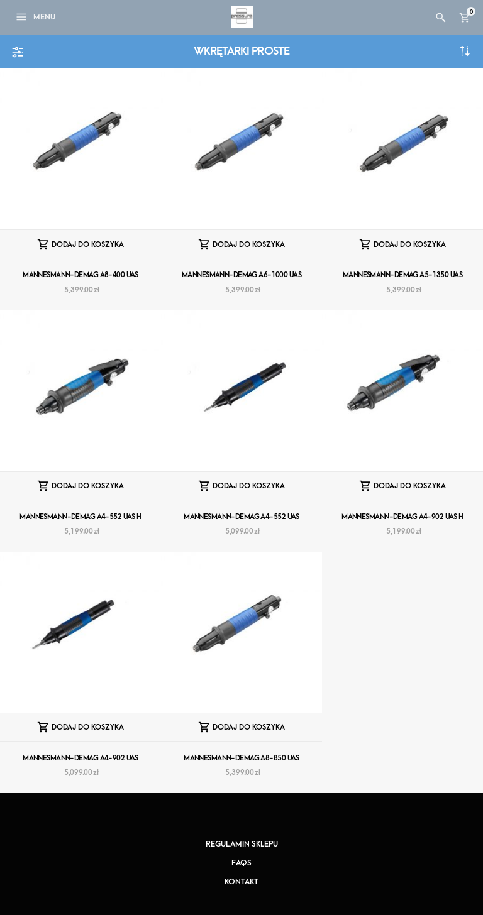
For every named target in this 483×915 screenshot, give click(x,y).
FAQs (241, 862)
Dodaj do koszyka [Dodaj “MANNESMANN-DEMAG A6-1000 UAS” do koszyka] (249, 245)
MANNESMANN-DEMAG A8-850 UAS (241, 758)
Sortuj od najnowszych (464, 51)
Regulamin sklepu (242, 844)
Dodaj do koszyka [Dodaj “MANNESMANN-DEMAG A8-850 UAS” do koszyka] (249, 727)
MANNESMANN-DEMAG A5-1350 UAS (402, 275)
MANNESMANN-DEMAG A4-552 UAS (241, 517)
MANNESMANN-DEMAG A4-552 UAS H (80, 517)
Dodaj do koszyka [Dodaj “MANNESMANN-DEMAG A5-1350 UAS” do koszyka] (410, 245)
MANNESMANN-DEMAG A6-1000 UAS (241, 275)
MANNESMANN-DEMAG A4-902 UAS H (402, 517)
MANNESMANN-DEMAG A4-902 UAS (80, 758)
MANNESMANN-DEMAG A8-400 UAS (80, 275)
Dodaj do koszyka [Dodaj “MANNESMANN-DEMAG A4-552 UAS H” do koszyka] (88, 486)
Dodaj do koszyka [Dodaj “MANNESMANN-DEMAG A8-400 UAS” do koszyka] (88, 245)
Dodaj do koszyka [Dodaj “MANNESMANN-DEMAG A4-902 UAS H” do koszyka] (410, 486)
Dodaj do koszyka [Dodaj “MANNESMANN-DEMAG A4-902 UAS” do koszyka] (88, 727)
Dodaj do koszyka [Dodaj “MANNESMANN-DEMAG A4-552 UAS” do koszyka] (249, 486)
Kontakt (241, 881)
